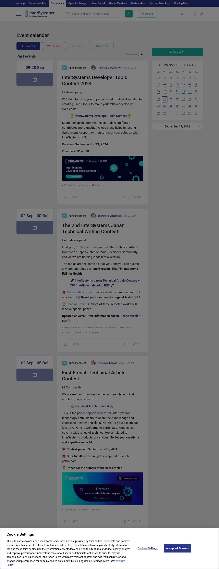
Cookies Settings (148, 551)
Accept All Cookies (177, 551)
